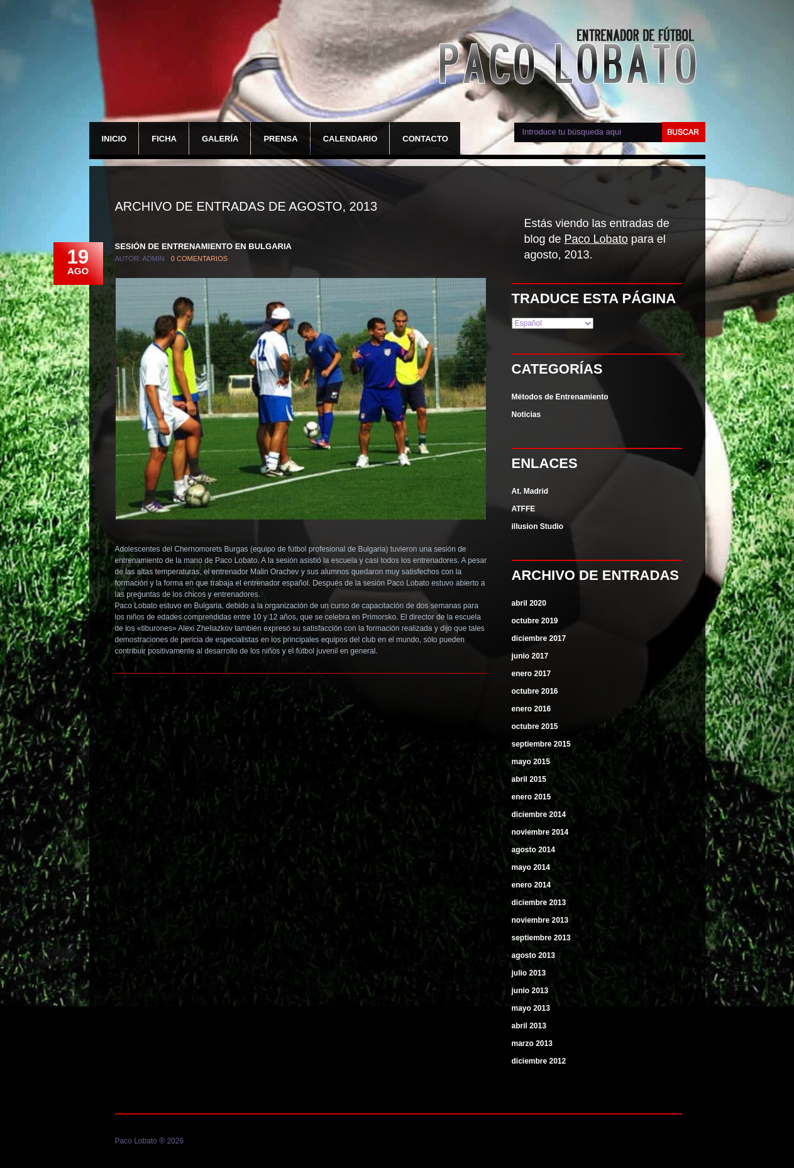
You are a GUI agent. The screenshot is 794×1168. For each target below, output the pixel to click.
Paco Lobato (570, 58)
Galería (220, 138)
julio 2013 (529, 973)
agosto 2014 (533, 849)
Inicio (114, 138)
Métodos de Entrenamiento (560, 396)
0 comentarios (199, 258)
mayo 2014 (531, 867)
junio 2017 (530, 656)
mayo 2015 (531, 761)
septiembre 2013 (541, 937)
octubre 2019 (535, 620)
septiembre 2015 (541, 744)
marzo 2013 (532, 1043)
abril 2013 (529, 1025)
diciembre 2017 (539, 638)
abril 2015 (529, 779)
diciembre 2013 (539, 902)
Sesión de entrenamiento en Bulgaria (203, 246)
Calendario (350, 138)
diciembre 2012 (539, 1061)
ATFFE (524, 508)
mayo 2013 (531, 1008)
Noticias (526, 414)
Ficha (164, 138)
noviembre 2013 (540, 920)
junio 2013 (530, 990)
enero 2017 (531, 673)
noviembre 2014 (540, 832)
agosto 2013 (533, 955)
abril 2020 (529, 603)
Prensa (280, 138)
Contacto (425, 138)
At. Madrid (530, 491)
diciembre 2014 (539, 814)
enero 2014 (531, 885)
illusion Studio (538, 526)
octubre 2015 (535, 726)
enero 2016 (531, 708)
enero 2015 (531, 797)
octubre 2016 (535, 691)
